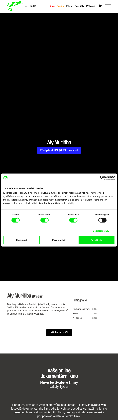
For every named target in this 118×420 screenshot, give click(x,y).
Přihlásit (90, 6)
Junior (60, 6)
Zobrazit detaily (101, 231)
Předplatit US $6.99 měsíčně (59, 150)
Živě (52, 6)
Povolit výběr (59, 240)
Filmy (69, 6)
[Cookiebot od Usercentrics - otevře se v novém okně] (102, 178)
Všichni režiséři (59, 332)
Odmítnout (21, 240)
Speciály (79, 6)
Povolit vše (96, 240)
